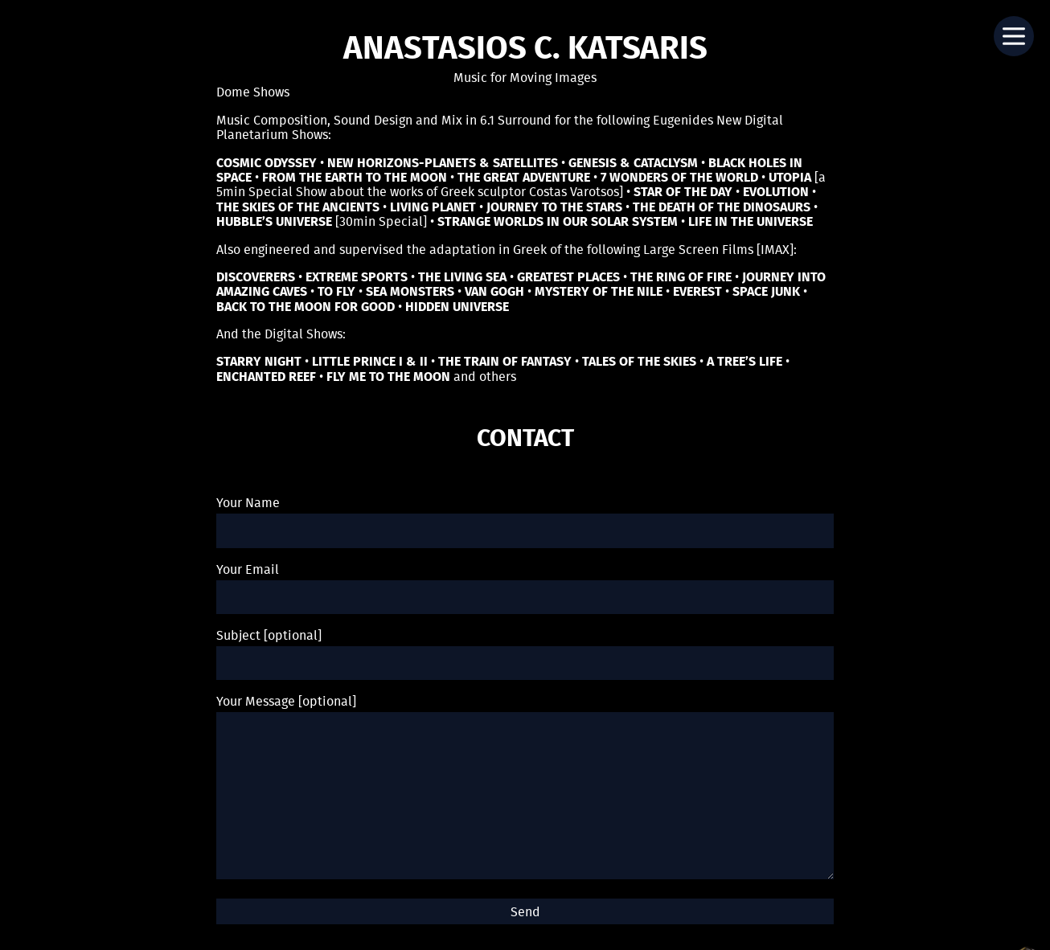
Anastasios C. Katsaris (525, 50)
